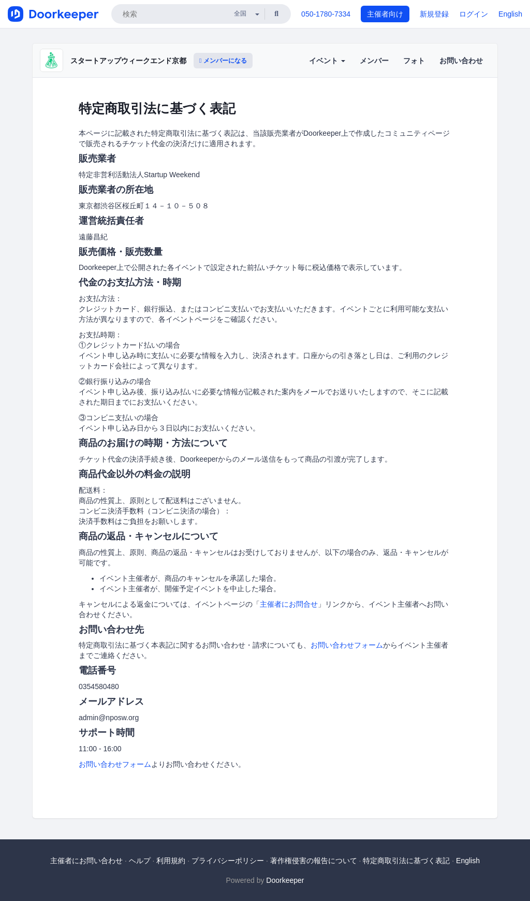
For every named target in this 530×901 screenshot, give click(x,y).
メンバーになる (223, 60)
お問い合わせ (461, 60)
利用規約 (170, 860)
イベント (327, 60)
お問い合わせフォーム (347, 645)
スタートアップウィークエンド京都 (128, 60)
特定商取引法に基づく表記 (406, 860)
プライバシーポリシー (228, 860)
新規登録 (434, 14)
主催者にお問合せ (289, 604)
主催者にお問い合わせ (86, 860)
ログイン (473, 14)
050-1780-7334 (325, 14)
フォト (414, 60)
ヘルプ (140, 860)
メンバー (374, 60)
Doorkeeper (285, 880)
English (510, 14)
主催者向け (385, 14)
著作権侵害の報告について (313, 860)
